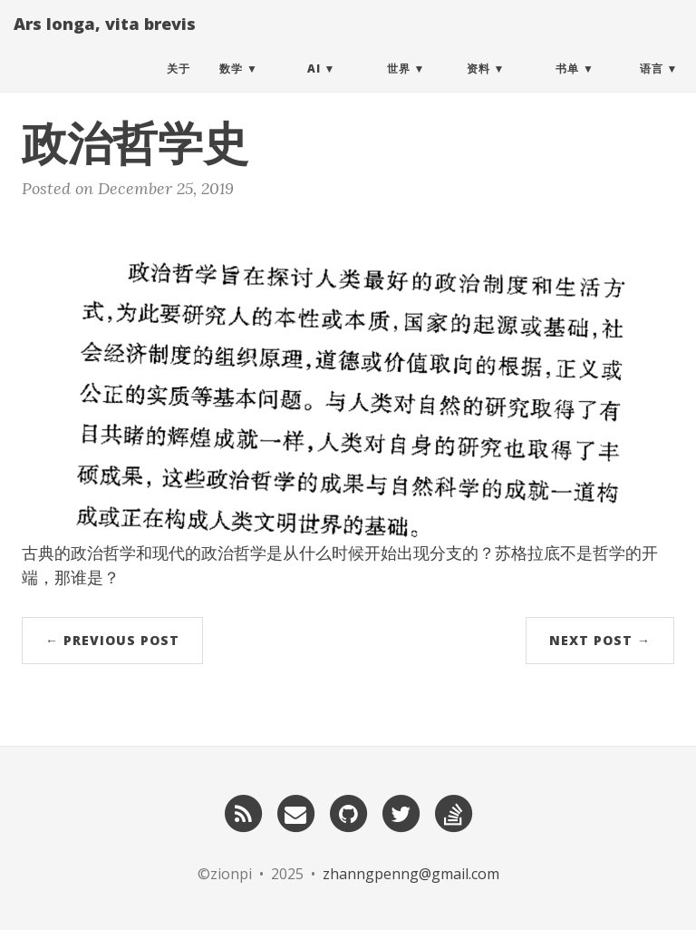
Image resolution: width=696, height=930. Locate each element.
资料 (478, 85)
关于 (178, 85)
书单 (567, 85)
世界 (399, 85)
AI (314, 85)
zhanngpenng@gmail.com (411, 874)
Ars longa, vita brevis (105, 41)
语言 (651, 85)
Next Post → (600, 640)
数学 (231, 85)
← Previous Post (112, 640)
